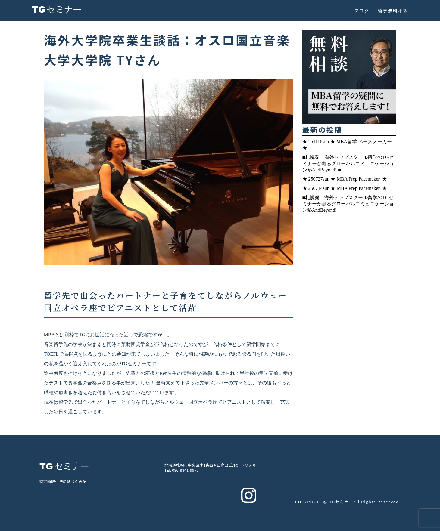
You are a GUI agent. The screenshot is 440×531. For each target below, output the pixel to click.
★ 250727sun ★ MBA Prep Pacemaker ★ (345, 178)
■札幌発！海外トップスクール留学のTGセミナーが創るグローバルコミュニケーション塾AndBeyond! (348, 204)
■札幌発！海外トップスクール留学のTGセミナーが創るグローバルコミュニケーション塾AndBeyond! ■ (348, 163)
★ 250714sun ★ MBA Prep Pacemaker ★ (345, 188)
